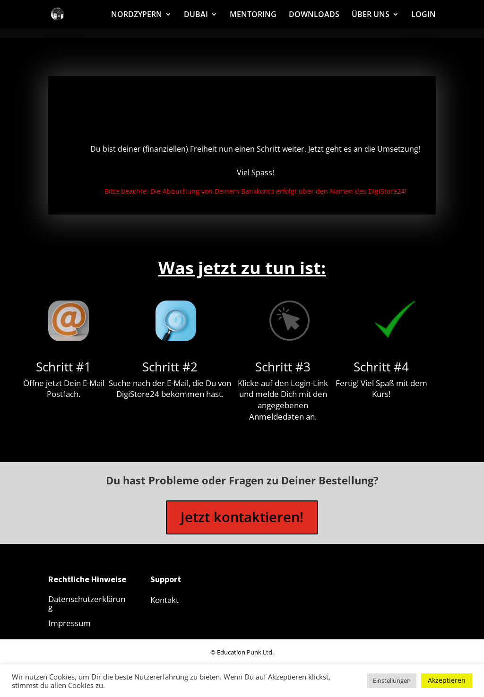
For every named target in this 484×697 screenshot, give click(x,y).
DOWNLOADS (314, 15)
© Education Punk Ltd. (242, 655)
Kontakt (164, 602)
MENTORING (253, 15)
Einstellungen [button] (392, 680)
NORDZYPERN (136, 15)
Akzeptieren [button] (447, 680)
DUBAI (196, 15)
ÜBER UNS (370, 15)
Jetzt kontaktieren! (242, 518)
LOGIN (423, 15)
